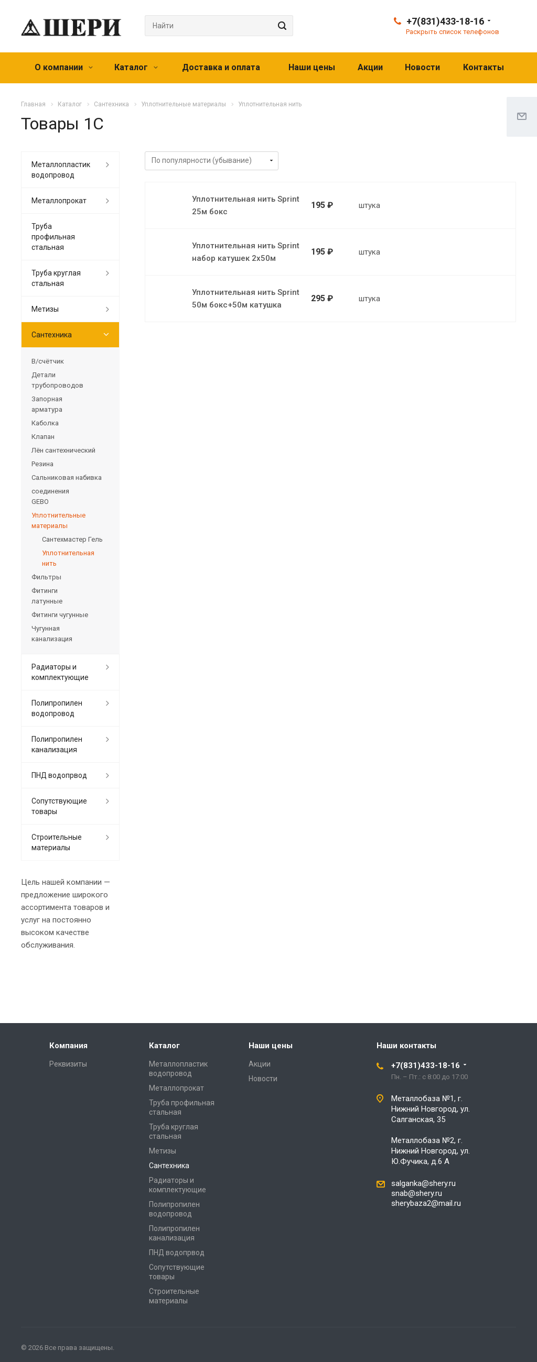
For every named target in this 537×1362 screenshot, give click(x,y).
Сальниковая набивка (66, 477)
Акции (370, 67)
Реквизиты (68, 1064)
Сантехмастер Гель (72, 539)
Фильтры (46, 577)
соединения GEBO (50, 496)
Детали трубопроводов (57, 380)
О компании (64, 67)
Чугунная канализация (51, 633)
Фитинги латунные (46, 596)
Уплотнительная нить (68, 558)
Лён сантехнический (63, 450)
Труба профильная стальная (53, 236)
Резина (42, 464)
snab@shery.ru (416, 1193)
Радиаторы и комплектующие (60, 672)
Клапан (43, 437)
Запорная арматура (46, 404)
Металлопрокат (59, 200)
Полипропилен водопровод (56, 708)
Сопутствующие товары (59, 806)
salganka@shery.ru (423, 1183)
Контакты (483, 67)
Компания (68, 1045)
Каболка (45, 423)
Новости (422, 67)
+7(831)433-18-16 (445, 21)
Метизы (45, 309)
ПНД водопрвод (59, 775)
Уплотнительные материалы (58, 520)
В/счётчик (47, 361)
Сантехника (51, 335)
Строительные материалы (56, 842)
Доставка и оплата (221, 67)
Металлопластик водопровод (60, 169)
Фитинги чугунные (59, 615)
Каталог (136, 67)
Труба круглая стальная (56, 278)
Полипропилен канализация (56, 744)
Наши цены (311, 67)
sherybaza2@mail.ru (426, 1203)
